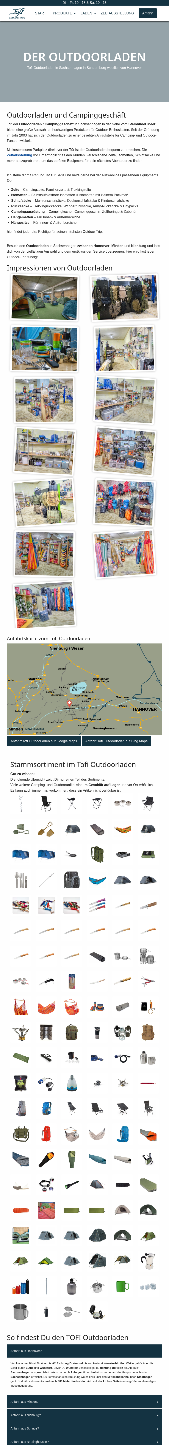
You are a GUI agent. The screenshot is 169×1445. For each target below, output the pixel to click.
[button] (44, 741)
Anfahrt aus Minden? (24, 1401)
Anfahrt (147, 13)
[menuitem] (40, 13)
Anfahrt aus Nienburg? (26, 1415)
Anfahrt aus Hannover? (26, 1351)
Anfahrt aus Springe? (25, 1428)
